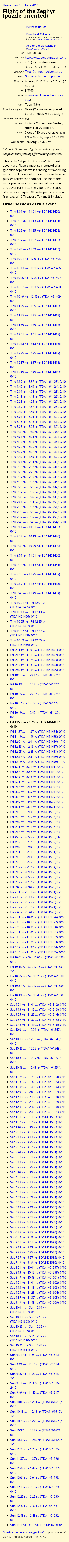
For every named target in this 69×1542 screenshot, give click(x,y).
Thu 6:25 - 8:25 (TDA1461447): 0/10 (38, 487)
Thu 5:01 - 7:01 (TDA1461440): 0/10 (38, 462)
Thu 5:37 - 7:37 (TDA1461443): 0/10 (38, 477)
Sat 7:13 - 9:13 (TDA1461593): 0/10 (37, 1247)
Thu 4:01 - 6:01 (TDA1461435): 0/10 (38, 437)
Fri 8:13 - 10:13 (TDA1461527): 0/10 (37, 922)
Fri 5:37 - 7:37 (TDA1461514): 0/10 (36, 867)
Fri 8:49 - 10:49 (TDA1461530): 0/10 (37, 927)
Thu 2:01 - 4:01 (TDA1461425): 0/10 (38, 392)
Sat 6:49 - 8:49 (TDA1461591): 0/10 (37, 1237)
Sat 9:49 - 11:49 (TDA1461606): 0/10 (38, 1302)
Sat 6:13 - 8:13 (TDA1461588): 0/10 (37, 1222)
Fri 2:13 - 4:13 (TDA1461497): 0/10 (36, 787)
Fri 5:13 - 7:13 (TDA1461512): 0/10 (36, 857)
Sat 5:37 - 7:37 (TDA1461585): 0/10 (37, 1217)
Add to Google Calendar (41, 45)
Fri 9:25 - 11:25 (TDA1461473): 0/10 (37, 660)
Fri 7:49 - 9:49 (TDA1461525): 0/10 (36, 912)
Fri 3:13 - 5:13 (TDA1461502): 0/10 (36, 812)
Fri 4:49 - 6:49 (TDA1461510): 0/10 (36, 847)
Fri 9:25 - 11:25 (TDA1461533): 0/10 (37, 942)
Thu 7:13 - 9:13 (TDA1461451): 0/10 (38, 507)
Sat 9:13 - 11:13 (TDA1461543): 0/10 (38, 1009)
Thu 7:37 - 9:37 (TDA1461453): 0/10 (38, 517)
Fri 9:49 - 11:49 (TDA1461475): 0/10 (37, 670)
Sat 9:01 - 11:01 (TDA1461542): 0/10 (38, 1004)
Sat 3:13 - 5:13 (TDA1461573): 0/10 (37, 1162)
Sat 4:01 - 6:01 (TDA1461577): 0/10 (37, 1177)
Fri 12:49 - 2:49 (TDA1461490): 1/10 (37, 762)
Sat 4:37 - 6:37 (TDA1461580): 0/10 (37, 1192)
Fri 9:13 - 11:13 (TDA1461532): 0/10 (37, 937)
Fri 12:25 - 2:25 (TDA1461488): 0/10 (37, 752)
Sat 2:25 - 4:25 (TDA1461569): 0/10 (37, 1142)
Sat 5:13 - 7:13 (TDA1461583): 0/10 (37, 1207)
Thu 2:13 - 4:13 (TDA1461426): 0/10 (38, 396)
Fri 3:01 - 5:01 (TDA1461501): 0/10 (36, 807)
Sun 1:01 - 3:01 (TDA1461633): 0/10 (37, 1525)
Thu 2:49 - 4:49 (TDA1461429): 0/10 (38, 412)
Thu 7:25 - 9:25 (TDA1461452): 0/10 (38, 512)
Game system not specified (43, 76)
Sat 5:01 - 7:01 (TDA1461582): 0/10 (37, 1202)
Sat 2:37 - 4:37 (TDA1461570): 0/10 (37, 1147)
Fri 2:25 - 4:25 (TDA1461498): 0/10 (36, 792)
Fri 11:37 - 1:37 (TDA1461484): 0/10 (37, 732)
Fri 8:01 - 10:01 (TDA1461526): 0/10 (37, 917)
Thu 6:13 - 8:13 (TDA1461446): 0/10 (38, 482)
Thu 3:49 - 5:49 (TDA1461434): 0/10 (38, 432)
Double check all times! (48, 39)
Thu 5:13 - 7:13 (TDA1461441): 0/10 (38, 467)
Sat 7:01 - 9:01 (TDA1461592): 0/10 (37, 1242)
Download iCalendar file (40, 34)
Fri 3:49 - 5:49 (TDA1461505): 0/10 (36, 822)
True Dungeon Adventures (43, 72)
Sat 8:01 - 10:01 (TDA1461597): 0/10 (38, 1267)
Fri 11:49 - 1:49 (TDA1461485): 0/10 (37, 737)
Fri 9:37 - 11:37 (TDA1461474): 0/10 (37, 665)
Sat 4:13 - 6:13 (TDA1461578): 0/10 (37, 1182)
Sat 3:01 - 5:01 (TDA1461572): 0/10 (37, 1157)
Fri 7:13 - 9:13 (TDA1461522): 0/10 (36, 897)
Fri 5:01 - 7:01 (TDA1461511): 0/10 (36, 852)
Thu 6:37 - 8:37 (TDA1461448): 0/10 (38, 492)
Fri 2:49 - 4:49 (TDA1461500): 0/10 (36, 802)
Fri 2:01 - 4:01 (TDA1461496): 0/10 (36, 782)
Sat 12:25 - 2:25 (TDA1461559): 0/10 (38, 1102)
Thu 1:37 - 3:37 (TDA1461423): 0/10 (38, 382)
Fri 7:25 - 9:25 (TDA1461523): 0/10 (36, 902)
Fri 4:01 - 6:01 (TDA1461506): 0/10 (36, 827)
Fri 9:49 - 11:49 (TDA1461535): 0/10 (37, 952)
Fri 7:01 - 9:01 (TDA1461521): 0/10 (36, 892)
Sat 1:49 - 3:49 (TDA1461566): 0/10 (37, 1127)
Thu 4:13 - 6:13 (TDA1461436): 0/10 (38, 442)
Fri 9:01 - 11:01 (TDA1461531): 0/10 (37, 932)
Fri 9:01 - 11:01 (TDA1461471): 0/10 (37, 650)
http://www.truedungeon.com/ (45, 58)
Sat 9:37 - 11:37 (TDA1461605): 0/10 (38, 1297)
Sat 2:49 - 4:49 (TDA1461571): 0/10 (37, 1152)
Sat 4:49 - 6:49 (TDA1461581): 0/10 (37, 1197)
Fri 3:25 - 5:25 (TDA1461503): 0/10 (36, 817)
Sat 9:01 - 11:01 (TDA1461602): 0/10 (38, 1283)
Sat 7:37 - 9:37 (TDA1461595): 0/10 (37, 1257)
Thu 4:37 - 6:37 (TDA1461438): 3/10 (38, 452)
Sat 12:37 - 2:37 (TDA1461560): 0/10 (38, 1107)
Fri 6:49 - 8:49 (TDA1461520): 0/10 (36, 887)
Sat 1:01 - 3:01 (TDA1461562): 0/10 (37, 1117)
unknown (31, 95)
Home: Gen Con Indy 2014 (20, 5)
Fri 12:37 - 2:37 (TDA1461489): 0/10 (37, 757)
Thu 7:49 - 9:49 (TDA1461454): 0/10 (38, 522)
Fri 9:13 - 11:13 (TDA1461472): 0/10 (37, 655)
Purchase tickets (36, 27)
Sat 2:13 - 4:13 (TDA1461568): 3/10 (37, 1137)
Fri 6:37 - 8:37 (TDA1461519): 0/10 (36, 882)
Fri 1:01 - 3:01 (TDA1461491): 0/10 (36, 767)
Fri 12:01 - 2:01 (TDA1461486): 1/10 (37, 742)
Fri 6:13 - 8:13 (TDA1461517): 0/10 (36, 872)
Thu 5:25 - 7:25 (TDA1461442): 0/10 (38, 472)
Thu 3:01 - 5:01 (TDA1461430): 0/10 (38, 417)
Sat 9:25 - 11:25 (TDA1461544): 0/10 (38, 1014)
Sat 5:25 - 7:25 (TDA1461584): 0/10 (37, 1212)
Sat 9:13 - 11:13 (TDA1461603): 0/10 (38, 1288)
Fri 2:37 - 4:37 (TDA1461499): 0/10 (36, 797)
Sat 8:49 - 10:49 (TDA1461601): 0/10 (38, 1277)
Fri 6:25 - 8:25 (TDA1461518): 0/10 (36, 877)
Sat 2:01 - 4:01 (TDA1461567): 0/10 (37, 1132)
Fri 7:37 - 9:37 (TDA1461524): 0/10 (36, 907)
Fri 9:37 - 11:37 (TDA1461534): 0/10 (37, 947)
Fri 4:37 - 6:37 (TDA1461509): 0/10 (36, 842)
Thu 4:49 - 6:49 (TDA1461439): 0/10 (38, 457)
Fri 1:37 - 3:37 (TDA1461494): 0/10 (36, 772)
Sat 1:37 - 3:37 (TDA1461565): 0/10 (37, 1122)
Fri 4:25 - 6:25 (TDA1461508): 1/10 (36, 837)
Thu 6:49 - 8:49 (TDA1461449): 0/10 (38, 497)
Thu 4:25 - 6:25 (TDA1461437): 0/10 (38, 447)
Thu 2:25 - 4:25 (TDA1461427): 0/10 (38, 401)
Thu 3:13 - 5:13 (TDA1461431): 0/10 (38, 422)
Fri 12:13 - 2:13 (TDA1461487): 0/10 (37, 747)
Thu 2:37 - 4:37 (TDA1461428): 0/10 (38, 407)
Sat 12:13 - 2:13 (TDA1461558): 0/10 (38, 1097)
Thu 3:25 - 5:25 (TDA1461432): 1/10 (38, 427)
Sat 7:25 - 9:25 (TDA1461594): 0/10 (37, 1252)
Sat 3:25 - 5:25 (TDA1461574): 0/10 (37, 1167)
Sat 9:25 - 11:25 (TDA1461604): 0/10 (38, 1293)
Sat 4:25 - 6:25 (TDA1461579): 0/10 (37, 1187)
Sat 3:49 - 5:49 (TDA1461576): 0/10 (37, 1172)
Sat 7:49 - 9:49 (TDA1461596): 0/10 (37, 1262)
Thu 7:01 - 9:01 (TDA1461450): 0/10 (38, 502)
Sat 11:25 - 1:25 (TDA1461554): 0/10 (38, 1077)
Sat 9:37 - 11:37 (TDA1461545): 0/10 (38, 1020)
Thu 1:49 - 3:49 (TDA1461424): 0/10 (38, 387)
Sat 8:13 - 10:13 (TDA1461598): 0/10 (38, 1272)
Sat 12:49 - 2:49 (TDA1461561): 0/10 (38, 1112)
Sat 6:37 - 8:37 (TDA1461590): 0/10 (37, 1232)
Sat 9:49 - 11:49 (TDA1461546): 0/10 (38, 1025)
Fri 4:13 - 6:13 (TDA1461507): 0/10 (36, 832)
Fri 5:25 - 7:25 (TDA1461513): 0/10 (36, 862)
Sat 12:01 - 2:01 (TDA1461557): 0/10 (38, 1092)
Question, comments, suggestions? (23, 1532)
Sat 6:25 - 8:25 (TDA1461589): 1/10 (37, 1227)
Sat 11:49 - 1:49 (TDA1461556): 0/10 (38, 1087)
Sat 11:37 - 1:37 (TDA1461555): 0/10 (38, 1082)
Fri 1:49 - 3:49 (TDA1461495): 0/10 (36, 777)
